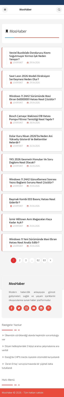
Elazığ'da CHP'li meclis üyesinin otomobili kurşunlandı (32, 357)
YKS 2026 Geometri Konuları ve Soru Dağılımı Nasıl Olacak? (31, 161)
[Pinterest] (48, 308)
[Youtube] (34, 308)
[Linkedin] (41, 308)
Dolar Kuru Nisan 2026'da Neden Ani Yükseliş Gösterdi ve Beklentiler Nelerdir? (30, 139)
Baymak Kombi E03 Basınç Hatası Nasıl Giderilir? (32, 201)
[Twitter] (19, 308)
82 (38, 260)
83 (44, 260)
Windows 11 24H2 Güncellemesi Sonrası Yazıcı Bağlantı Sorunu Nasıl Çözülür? (32, 181)
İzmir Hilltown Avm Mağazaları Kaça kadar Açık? (30, 221)
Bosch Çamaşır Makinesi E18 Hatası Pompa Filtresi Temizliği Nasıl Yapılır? (31, 117)
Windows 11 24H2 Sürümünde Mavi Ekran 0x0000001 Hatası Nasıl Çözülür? (32, 97)
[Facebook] (11, 308)
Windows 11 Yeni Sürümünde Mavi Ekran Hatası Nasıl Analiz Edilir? (33, 241)
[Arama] (59, 10)
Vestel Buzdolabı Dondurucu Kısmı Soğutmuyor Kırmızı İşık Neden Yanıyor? (29, 56)
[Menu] (5, 10)
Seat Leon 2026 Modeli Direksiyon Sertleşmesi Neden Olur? (29, 77)
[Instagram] (26, 308)
